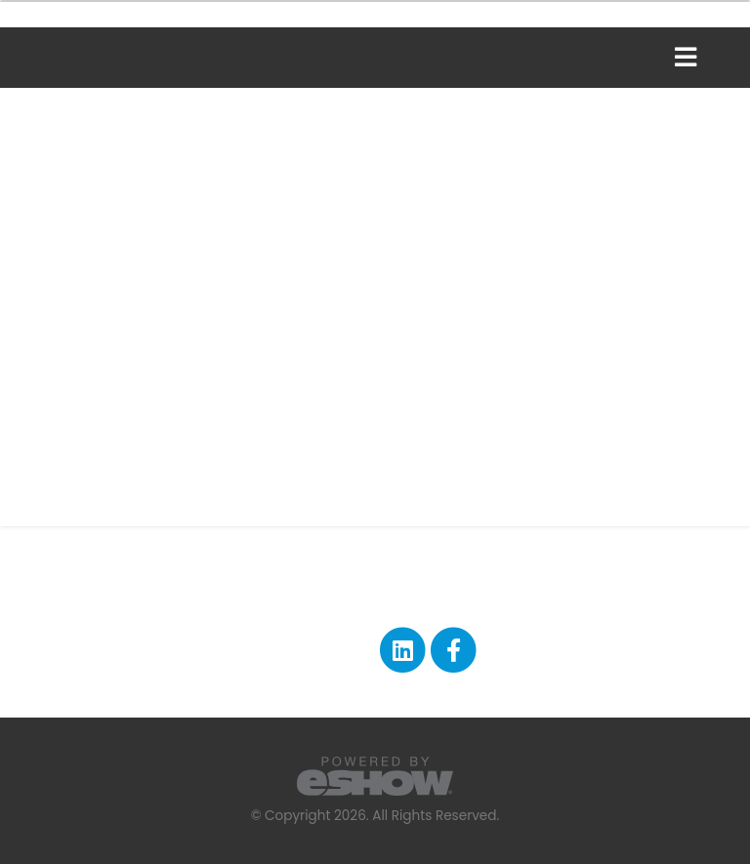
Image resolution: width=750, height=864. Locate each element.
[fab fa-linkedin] (403, 649)
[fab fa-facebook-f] (454, 649)
